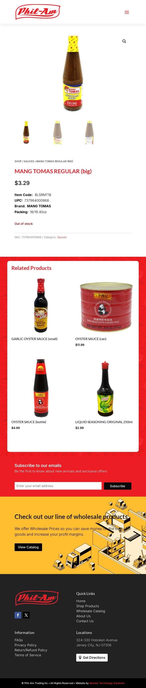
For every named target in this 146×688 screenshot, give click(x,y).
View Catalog (28, 547)
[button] (124, 41)
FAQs (19, 640)
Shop (18, 161)
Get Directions (94, 657)
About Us (83, 616)
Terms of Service (28, 655)
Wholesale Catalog (90, 611)
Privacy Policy (26, 645)
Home (80, 601)
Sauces (29, 161)
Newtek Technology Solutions (106, 683)
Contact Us (85, 621)
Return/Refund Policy (31, 650)
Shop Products (87, 606)
